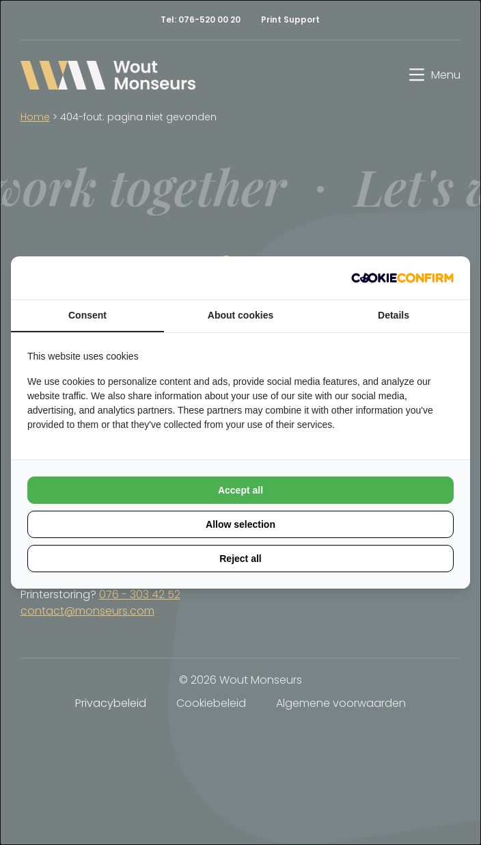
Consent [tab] (87, 315)
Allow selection (240, 524)
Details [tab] (393, 315)
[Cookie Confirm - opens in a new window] (402, 278)
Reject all (240, 558)
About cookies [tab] (240, 315)
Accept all (240, 490)
